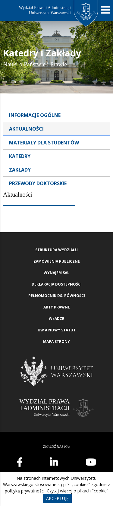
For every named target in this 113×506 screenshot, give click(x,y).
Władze (56, 318)
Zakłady (20, 169)
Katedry (19, 156)
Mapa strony (56, 341)
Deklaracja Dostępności (57, 284)
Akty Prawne (56, 307)
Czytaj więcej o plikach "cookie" (77, 491)
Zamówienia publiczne (56, 261)
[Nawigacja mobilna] (105, 10)
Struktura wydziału (56, 249)
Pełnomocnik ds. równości (56, 295)
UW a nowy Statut (57, 330)
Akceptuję (57, 498)
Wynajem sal (56, 272)
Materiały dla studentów (44, 142)
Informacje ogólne (35, 115)
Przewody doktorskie (38, 183)
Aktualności (26, 128)
